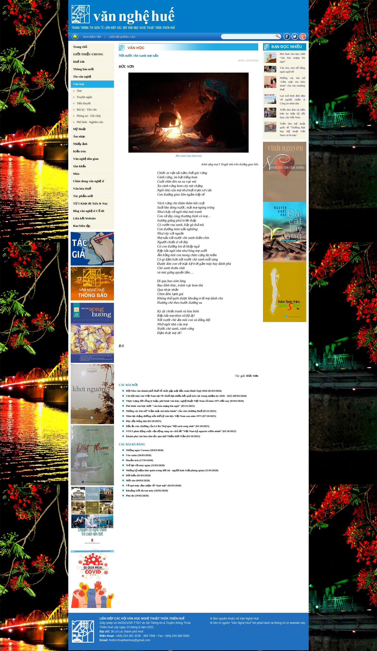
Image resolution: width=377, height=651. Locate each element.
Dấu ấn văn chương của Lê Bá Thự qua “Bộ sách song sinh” (160, 426)
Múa (76, 173)
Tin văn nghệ (82, 76)
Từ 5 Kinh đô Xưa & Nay (90, 203)
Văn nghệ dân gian (86, 159)
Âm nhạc (79, 136)
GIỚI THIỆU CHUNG (88, 54)
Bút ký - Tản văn (87, 109)
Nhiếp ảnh (80, 144)
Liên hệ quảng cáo (122, 36)
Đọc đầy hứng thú (136, 421)
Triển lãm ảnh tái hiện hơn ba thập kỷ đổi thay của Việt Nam (292, 113)
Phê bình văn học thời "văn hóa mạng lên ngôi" (153, 405)
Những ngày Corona (137, 450)
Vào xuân (131, 455)
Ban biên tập (92, 36)
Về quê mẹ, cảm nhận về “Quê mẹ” (147, 485)
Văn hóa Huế (82, 188)
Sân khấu (79, 166)
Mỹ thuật (79, 129)
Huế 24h (79, 61)
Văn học (78, 84)
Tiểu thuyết (84, 103)
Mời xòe (130, 480)
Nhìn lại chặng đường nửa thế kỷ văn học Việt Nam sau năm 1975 (163, 416)
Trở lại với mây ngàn (138, 465)
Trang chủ (80, 47)
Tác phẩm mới (83, 196)
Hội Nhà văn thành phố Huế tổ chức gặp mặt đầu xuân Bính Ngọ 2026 (166, 390)
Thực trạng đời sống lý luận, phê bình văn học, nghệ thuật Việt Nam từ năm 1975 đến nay (177, 400)
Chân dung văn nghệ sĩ (88, 181)
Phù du (130, 495)
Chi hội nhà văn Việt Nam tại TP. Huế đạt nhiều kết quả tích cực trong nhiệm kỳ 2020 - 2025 (179, 395)
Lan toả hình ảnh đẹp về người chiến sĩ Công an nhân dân (292, 99)
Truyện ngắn (84, 97)
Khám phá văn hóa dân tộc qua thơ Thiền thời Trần (156, 436)
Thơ (79, 91)
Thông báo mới (83, 69)
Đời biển (131, 475)
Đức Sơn (252, 376)
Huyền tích (132, 460)
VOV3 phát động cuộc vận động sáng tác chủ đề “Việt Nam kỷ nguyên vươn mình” (174, 431)
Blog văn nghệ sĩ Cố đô (88, 211)
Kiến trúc (79, 151)
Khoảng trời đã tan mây (139, 490)
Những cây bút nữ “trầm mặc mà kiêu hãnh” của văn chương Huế (164, 410)
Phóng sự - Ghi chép (89, 116)
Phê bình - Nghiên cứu (90, 122)
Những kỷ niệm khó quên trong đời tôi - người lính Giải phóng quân (165, 470)
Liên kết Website (84, 218)
